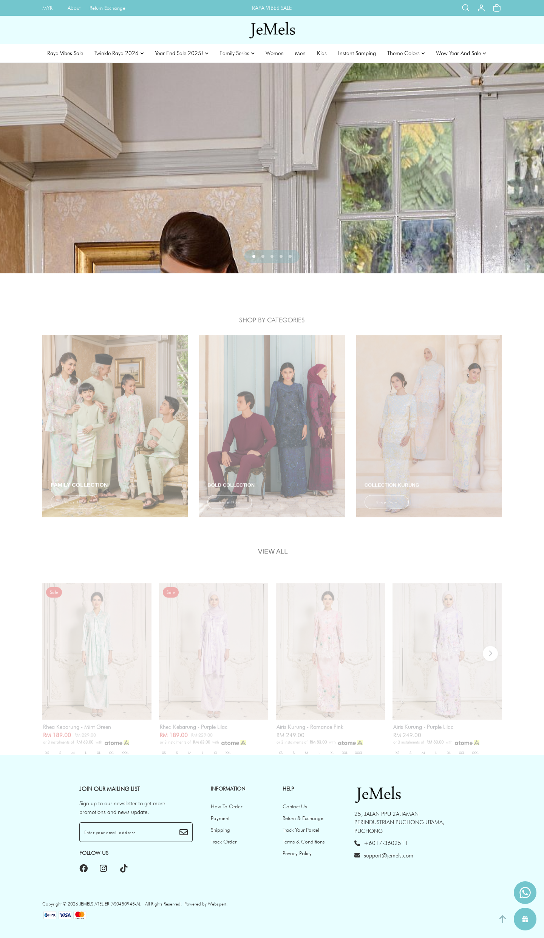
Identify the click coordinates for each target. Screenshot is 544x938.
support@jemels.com (383, 855)
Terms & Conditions (304, 842)
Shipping (220, 830)
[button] (253, 256)
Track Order (223, 842)
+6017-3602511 (381, 843)
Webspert (217, 904)
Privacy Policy (297, 853)
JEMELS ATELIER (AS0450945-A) (109, 904)
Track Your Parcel (301, 830)
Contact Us (295, 806)
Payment (220, 818)
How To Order (226, 806)
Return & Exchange (303, 818)
